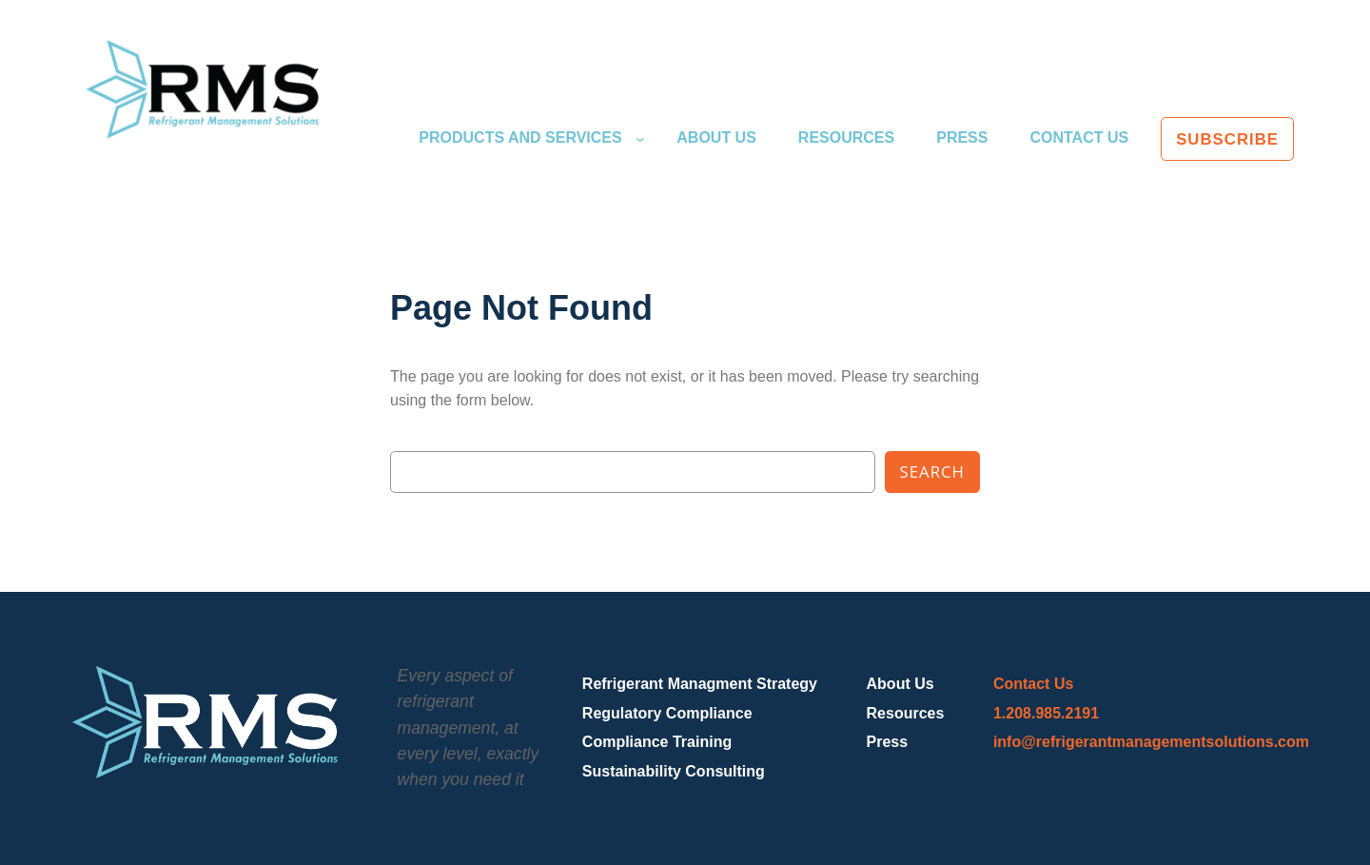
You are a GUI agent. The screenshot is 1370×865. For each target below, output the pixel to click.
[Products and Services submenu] (640, 139)
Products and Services (520, 137)
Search (932, 471)
